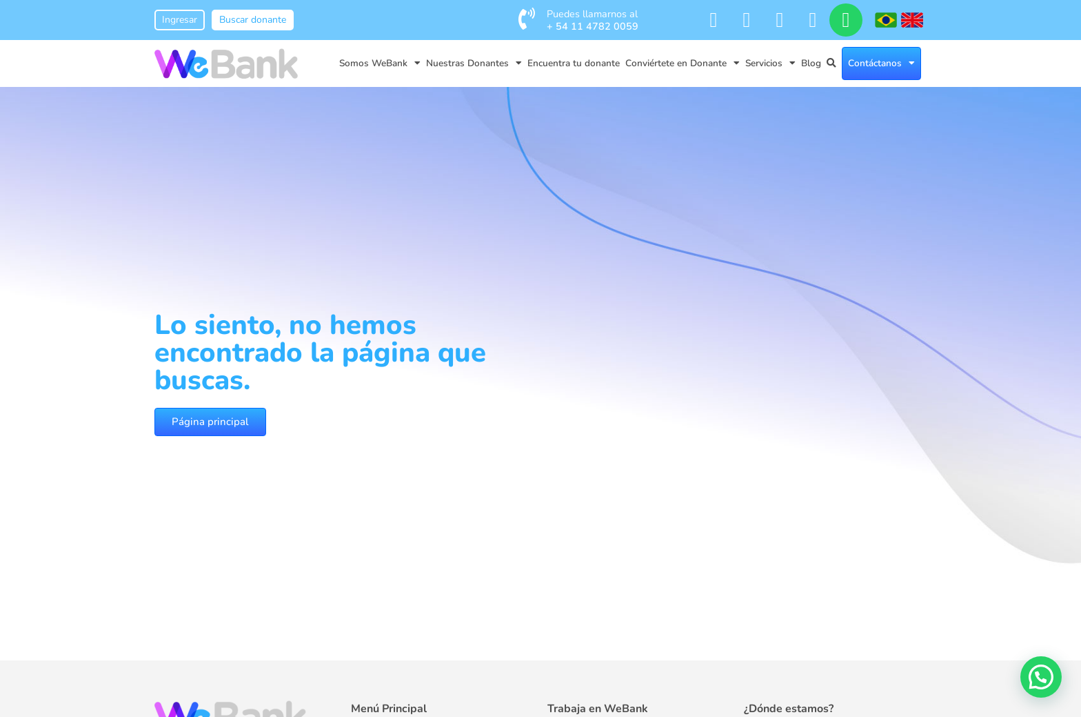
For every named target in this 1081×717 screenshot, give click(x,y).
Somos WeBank (380, 63)
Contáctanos (881, 63)
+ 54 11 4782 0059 (592, 26)
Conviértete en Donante (682, 63)
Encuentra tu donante (573, 63)
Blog (811, 63)
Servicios (770, 63)
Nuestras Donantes (474, 63)
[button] (1041, 677)
